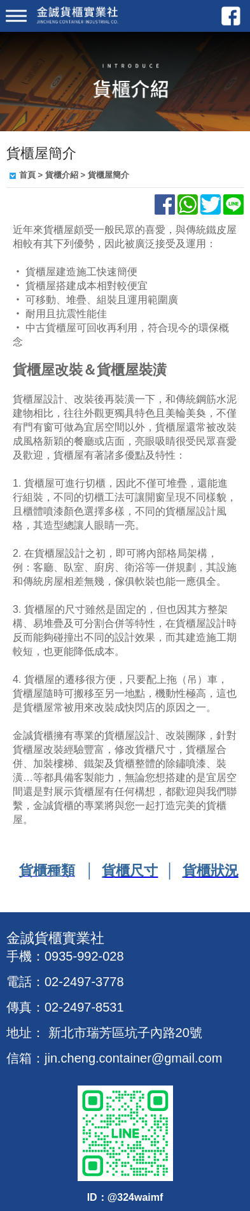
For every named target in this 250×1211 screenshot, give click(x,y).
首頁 (27, 175)
